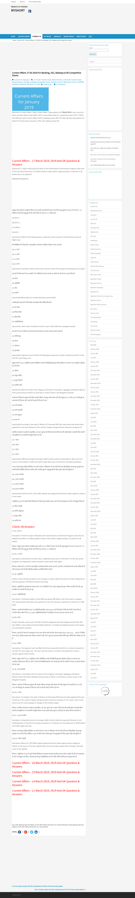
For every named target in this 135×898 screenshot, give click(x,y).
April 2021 (93, 469)
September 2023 (95, 409)
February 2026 (94, 349)
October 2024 (94, 379)
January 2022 (94, 456)
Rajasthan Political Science (98, 304)
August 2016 (94, 669)
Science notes (94, 313)
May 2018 (93, 580)
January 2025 (94, 366)
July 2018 (93, 571)
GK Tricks (93, 236)
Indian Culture (94, 245)
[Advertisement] (78, 18)
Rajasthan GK (94, 292)
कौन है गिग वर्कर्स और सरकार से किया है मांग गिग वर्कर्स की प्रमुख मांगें (105, 143)
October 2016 (94, 661)
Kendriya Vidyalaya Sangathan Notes (37, 82)
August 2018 (94, 567)
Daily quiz (26, 80)
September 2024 (95, 383)
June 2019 (93, 524)
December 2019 (95, 498)
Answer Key (94, 206)
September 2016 (95, 665)
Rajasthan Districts (96, 283)
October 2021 (94, 460)
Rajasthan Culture (95, 279)
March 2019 (93, 537)
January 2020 (94, 494)
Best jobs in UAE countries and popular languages (105, 155)
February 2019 (94, 541)
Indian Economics (95, 249)
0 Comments (61, 84)
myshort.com (16, 895)
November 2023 (95, 400)
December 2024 (95, 370)
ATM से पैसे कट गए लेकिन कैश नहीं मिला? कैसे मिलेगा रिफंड (104, 149)
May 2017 (93, 631)
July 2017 (93, 622)
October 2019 (94, 507)
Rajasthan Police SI (70, 82)
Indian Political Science (97, 266)
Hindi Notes (94, 240)
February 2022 (94, 452)
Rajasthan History (95, 300)
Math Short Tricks (95, 275)
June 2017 (93, 627)
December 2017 (95, 601)
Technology (93, 322)
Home (14, 40)
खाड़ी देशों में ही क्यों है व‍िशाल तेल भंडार (100, 138)
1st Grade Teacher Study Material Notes (48, 80)
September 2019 (95, 511)
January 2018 (94, 597)
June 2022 (93, 447)
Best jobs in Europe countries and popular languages (103, 160)
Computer (93, 215)
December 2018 (95, 550)
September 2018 (95, 562)
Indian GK (93, 258)
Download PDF (94, 228)
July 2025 (93, 358)
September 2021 (95, 464)
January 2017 (94, 648)
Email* (98, 49)
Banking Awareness (96, 211)
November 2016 (95, 656)
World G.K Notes (95, 330)
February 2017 (94, 644)
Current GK (20, 40)
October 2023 (94, 405)
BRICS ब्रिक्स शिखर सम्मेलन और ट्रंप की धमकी (102, 165)
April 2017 (93, 635)
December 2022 (95, 434)
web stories (94, 326)
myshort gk (47, 84)
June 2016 (93, 678)
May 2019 (93, 528)
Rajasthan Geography (96, 287)
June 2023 (93, 422)
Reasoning (93, 309)
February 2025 (94, 362)
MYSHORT (18, 10)
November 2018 (95, 554)
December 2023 (95, 396)
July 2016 (93, 673)
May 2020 (93, 481)
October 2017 (94, 609)
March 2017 (93, 639)
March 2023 (93, 430)
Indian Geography (95, 253)
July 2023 (93, 417)
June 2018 (93, 575)
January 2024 (94, 392)
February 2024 (94, 387)
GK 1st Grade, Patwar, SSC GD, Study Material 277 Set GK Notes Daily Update (59, 890)
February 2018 (94, 592)
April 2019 (93, 533)
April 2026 (93, 345)
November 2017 (95, 605)
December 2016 (95, 652)
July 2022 (93, 443)
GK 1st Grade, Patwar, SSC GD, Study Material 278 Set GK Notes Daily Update (38, 886)
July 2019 (93, 520)
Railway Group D (57, 82)
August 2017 (94, 618)
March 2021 (93, 473)
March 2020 (93, 486)
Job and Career (95, 270)
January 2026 (94, 353)
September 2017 (95, 614)
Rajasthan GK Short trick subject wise (101, 296)
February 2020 (94, 490)
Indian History (94, 262)
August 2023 (94, 413)
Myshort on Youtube (19, 6)
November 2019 (95, 503)
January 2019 (94, 545)
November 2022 (95, 439)
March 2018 (93, 588)
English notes (94, 232)
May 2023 (93, 426)
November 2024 (95, 375)
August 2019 (94, 516)
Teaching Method (95, 317)
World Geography (95, 334)
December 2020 (95, 477)
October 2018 (94, 558)
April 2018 (93, 584)
